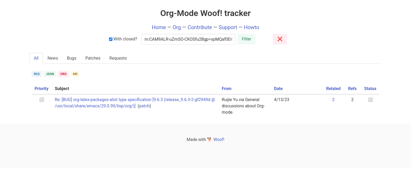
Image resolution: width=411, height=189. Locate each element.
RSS (37, 74)
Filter (246, 38)
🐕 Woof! (215, 139)
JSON (50, 74)
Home (159, 27)
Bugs (71, 58)
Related (333, 88)
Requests (118, 58)
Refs (352, 88)
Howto (251, 27)
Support (228, 27)
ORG (63, 74)
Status (370, 88)
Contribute (200, 27)
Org (177, 27)
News (52, 58)
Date (278, 88)
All (36, 58)
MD (75, 74)
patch (144, 105)
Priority (41, 88)
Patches (92, 58)
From (226, 88)
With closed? (123, 38)
